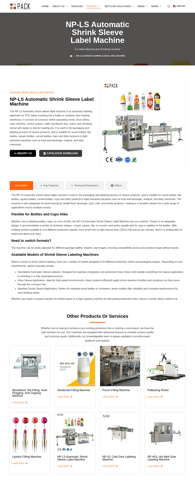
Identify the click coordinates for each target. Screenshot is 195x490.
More (156, 6)
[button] (179, 6)
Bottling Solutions (120, 6)
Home (45, 6)
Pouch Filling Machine (116, 390)
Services (77, 6)
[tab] (21, 185)
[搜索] (169, 6)
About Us (60, 6)
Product (94, 6)
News (143, 6)
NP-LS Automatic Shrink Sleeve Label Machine (72, 458)
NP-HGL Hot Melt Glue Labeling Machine (161, 458)
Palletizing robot (158, 390)
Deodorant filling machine (73, 390)
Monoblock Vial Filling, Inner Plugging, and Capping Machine (29, 393)
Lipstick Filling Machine (26, 456)
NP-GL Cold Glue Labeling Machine (119, 458)
